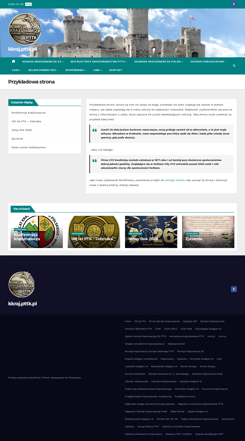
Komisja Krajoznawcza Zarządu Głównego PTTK (149, 351)
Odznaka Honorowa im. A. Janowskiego (168, 374)
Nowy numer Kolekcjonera (29, 147)
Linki (97, 70)
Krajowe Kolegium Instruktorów (141, 359)
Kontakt (115, 70)
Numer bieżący (207, 366)
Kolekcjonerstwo (42, 70)
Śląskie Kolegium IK (198, 411)
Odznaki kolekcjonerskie (163, 381)
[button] (234, 65)
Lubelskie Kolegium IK (136, 366)
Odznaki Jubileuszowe (207, 61)
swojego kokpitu (175, 180)
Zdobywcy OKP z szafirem (178, 434)
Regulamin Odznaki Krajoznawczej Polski (146, 411)
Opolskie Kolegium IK (191, 381)
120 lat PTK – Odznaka (26, 121)
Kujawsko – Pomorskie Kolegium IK (195, 359)
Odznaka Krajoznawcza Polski (158, 61)
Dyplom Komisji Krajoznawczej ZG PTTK (145, 336)
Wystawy (129, 426)
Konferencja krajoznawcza (28, 112)
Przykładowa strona (185, 396)
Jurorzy (211, 336)
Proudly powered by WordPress (24, 377)
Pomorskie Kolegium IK (187, 389)
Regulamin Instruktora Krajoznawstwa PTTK (200, 404)
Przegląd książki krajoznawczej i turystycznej (148, 396)
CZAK (16, 70)
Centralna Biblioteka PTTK (138, 329)
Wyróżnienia (75, 70)
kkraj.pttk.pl (22, 49)
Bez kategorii (135, 233)
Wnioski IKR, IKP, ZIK (167, 419)
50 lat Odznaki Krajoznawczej (164, 321)
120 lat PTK (140, 321)
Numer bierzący (189, 366)
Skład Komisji (177, 411)
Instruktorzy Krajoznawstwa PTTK (98, 61)
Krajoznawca (167, 359)
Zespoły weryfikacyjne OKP (209, 434)
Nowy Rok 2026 (22, 130)
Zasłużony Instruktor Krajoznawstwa (181, 426)
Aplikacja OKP (190, 321)
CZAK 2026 (186, 329)
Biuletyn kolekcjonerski (212, 321)
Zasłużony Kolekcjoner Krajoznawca (143, 434)
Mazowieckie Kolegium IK (164, 366)
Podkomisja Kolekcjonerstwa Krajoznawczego (148, 389)
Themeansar (74, 377)
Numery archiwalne (135, 374)
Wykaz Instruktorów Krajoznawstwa (199, 419)
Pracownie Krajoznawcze (215, 389)
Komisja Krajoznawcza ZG (42, 61)
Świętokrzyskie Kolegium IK (139, 419)
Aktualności (21, 229)
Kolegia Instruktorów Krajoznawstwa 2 (145, 344)
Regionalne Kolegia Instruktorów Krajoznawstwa (150, 404)
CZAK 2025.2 (170, 329)
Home (128, 321)
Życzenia (17, 138)
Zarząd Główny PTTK (148, 426)
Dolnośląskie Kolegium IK (208, 329)
